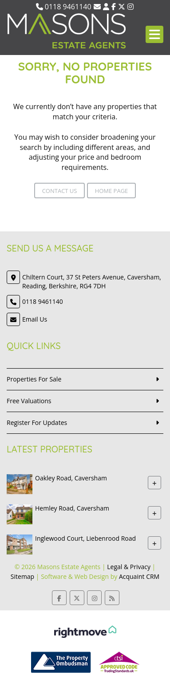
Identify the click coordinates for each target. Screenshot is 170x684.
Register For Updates (37, 422)
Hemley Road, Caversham (72, 508)
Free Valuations (29, 401)
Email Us (34, 319)
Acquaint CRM (139, 576)
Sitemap (22, 576)
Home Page (111, 191)
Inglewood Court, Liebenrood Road (85, 538)
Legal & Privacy (128, 566)
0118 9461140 (63, 7)
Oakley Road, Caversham (71, 478)
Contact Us (59, 191)
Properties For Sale (34, 379)
